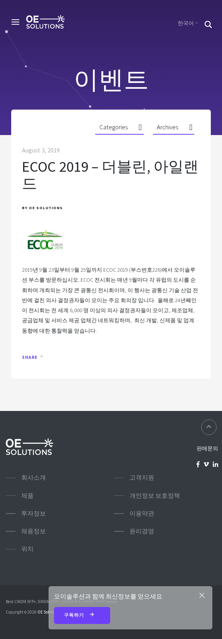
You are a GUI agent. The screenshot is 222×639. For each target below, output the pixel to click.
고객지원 (142, 477)
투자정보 (33, 513)
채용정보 (33, 531)
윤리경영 (142, 531)
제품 (27, 495)
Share (29, 357)
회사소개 (33, 477)
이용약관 (142, 513)
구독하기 (82, 615)
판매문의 (207, 448)
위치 (27, 549)
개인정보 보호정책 (155, 495)
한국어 (186, 23)
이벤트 (111, 79)
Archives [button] (167, 127)
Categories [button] (113, 127)
